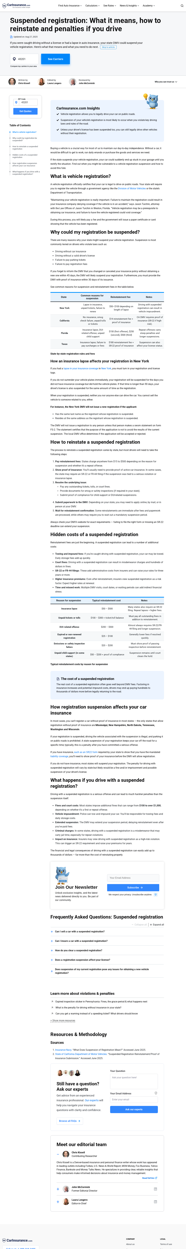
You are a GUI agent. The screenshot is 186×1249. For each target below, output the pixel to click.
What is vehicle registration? (24, 132)
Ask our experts (133, 1109)
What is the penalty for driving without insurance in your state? (88, 1007)
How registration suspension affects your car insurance (24, 164)
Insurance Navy (63, 1049)
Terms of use (166, 1244)
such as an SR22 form (86, 752)
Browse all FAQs (68, 1121)
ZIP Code (21, 99)
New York (106, 368)
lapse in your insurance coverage (81, 368)
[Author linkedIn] (155, 1189)
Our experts (92, 1100)
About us (130, 1244)
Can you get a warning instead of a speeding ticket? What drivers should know (97, 1013)
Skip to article (108, 47)
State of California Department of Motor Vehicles (81, 1054)
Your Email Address (120, 1093)
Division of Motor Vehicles (132, 188)
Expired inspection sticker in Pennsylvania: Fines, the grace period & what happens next (101, 1001)
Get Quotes (25, 111)
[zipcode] (24, 59)
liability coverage (59, 756)
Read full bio (148, 1178)
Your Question (117, 1071)
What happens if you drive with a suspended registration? (26, 173)
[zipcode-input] (28, 102)
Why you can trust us (164, 82)
